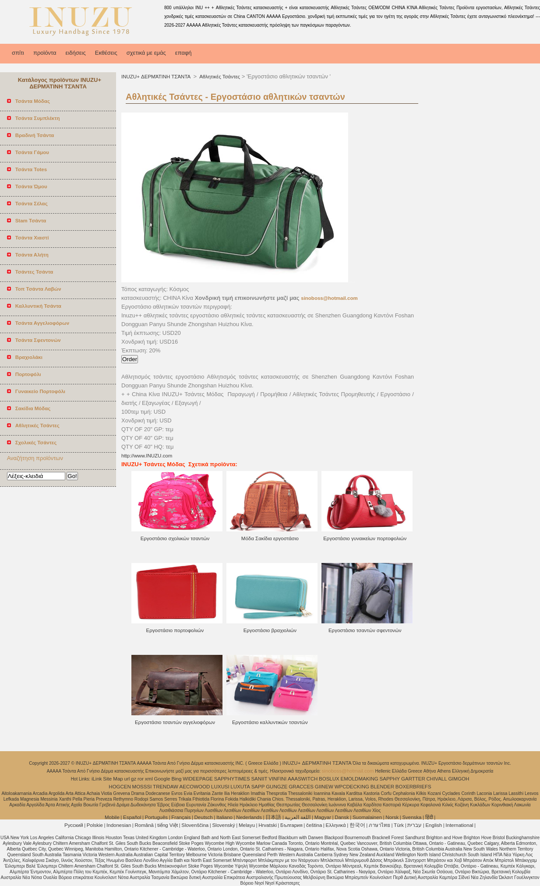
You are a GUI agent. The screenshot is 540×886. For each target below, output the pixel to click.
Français (181, 817)
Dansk (342, 817)
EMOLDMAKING (359, 778)
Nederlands (249, 817)
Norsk (392, 817)
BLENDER (382, 786)
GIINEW (324, 786)
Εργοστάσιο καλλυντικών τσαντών (270, 722)
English (433, 825)
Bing (176, 778)
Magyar (322, 817)
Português (156, 817)
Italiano (224, 817)
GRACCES (301, 786)
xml (149, 778)
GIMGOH (458, 778)
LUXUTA (240, 786)
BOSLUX (329, 778)
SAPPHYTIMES (232, 778)
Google (162, 778)
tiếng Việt (167, 825)
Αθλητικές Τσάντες (219, 76)
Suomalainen (367, 817)
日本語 (273, 817)
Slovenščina (194, 825)
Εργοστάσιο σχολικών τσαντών (175, 538)
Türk (399, 825)
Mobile (112, 817)
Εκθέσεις (106, 52)
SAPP (258, 786)
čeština (314, 825)
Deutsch (203, 817)
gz (133, 778)
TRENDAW (165, 786)
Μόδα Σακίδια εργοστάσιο (270, 538)
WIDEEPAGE (198, 778)
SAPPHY (390, 778)
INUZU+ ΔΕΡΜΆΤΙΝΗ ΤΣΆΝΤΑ (156, 76)
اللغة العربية (298, 817)
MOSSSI (142, 786)
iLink (97, 778)
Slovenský (223, 825)
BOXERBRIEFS (413, 786)
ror (141, 778)
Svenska (411, 817)
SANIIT (259, 778)
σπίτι (18, 52)
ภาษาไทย (379, 825)
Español (132, 817)
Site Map (113, 778)
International (459, 825)
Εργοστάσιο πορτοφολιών (175, 630)
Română (144, 825)
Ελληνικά (336, 825)
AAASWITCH (303, 778)
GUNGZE (276, 786)
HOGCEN (120, 786)
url (127, 778)
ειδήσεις (76, 52)
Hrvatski (267, 825)
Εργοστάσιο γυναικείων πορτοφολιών (364, 538)
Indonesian (118, 825)
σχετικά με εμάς (146, 52)
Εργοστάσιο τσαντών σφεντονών (365, 630)
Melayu (247, 825)
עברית (414, 825)
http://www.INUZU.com (146, 455)
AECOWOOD (195, 786)
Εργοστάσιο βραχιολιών (270, 630)
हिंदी (429, 817)
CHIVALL (437, 778)
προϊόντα (44, 52)
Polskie (95, 825)
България (291, 825)
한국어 (357, 825)
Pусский (73, 825)
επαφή (183, 52)
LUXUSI (220, 786)
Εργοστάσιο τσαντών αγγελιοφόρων (175, 722)
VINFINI (277, 778)
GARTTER (413, 778)
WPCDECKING (352, 786)
